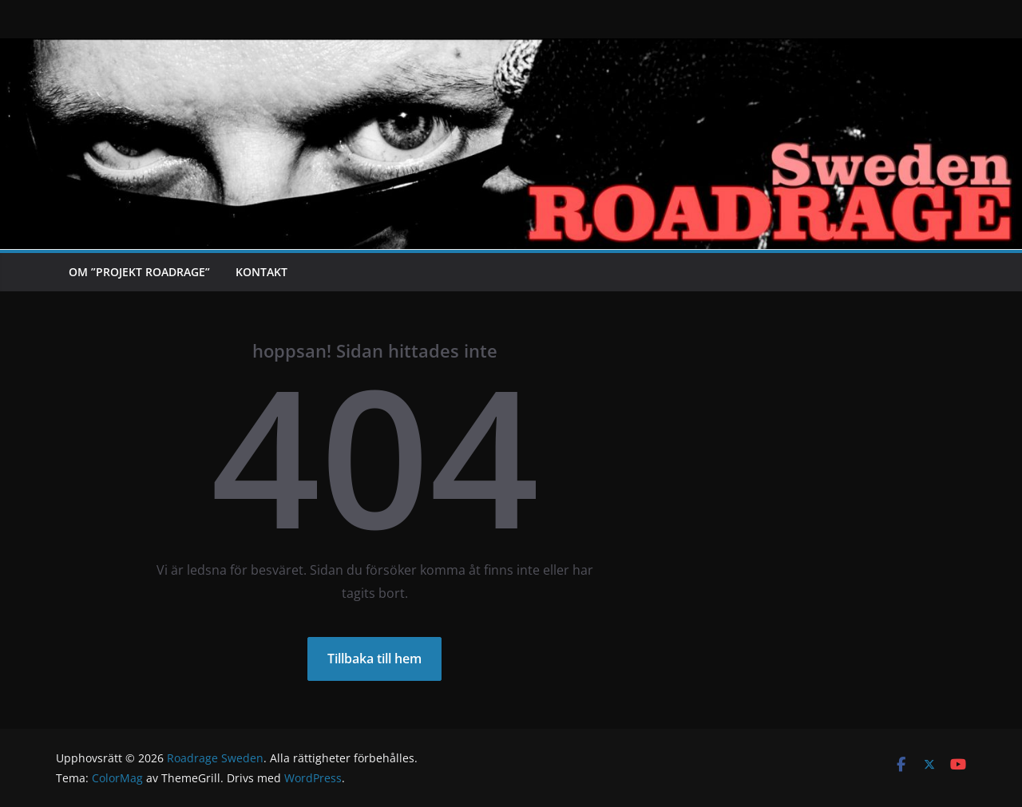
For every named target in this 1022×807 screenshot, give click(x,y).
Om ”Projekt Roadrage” (139, 271)
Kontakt (261, 271)
